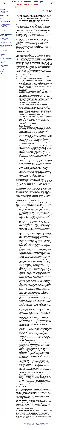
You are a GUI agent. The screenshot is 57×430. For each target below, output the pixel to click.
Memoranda (3, 61)
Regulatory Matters (4, 38)
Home (4, 3)
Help (44, 424)
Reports (2, 66)
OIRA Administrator (4, 36)
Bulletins (2, 62)
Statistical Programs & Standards (6, 41)
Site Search (41, 424)
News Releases (3, 46)
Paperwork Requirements (5, 39)
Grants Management (4, 65)
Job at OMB (32, 423)
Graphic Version (45, 423)
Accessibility (29, 424)
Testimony (3, 54)
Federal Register (27, 423)
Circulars (2, 59)
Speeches (3, 48)
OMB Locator (40, 423)
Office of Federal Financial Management (5, 25)
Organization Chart (4, 11)
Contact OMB (3, 12)
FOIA (36, 423)
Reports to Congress (4, 55)
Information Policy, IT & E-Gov (6, 42)
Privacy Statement (35, 424)
